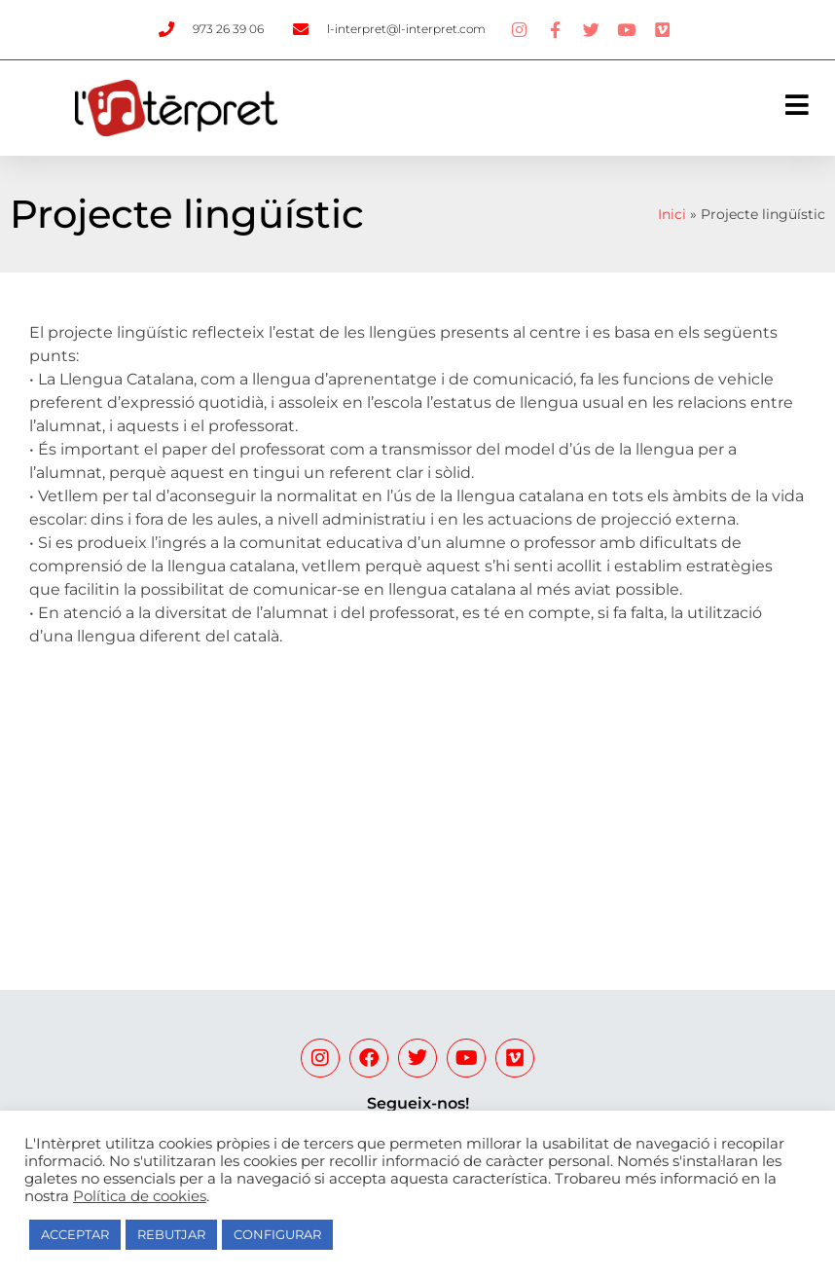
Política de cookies (139, 1196)
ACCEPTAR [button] (75, 1234)
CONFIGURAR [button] (277, 1234)
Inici (672, 214)
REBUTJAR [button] (171, 1234)
